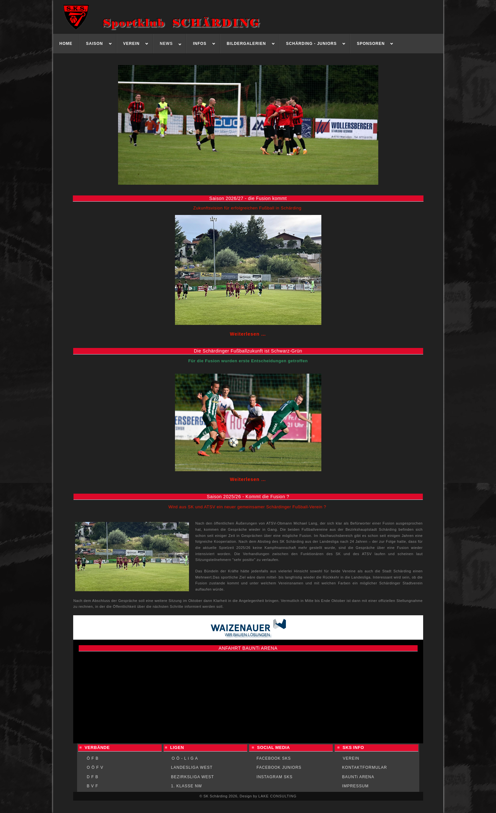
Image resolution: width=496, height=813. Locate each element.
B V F (92, 786)
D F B (93, 777)
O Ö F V (95, 767)
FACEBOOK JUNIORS (279, 767)
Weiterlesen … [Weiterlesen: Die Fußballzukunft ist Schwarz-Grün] (248, 479)
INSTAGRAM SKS (275, 777)
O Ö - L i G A (185, 758)
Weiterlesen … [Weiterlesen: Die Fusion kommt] (248, 334)
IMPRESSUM (355, 786)
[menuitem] (66, 43)
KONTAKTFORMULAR (364, 767)
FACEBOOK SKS (274, 758)
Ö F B (93, 758)
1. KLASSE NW (186, 786)
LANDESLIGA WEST (192, 767)
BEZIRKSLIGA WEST (192, 777)
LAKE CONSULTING (277, 796)
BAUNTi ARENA (358, 777)
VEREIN (351, 758)
